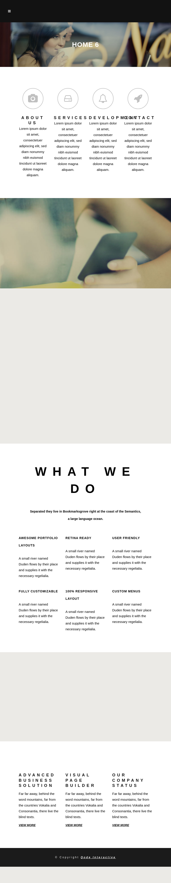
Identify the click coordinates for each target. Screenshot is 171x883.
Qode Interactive (98, 857)
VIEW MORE (27, 825)
